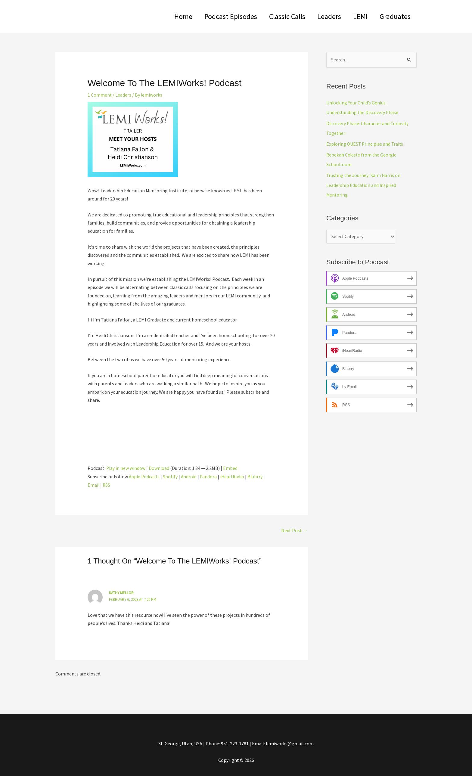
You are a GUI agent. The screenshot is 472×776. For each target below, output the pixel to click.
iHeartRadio (234, 476)
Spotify (171, 476)
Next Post (294, 530)
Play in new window (126, 468)
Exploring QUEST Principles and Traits (365, 144)
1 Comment (100, 95)
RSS (107, 485)
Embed (231, 468)
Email (94, 485)
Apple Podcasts (145, 476)
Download (159, 468)
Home (170, 16)
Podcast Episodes (220, 16)
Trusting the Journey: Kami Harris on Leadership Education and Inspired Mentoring (364, 184)
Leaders (323, 16)
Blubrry (258, 476)
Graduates (393, 16)
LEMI (356, 16)
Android (190, 476)
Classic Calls (279, 16)
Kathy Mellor (121, 592)
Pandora (210, 476)
